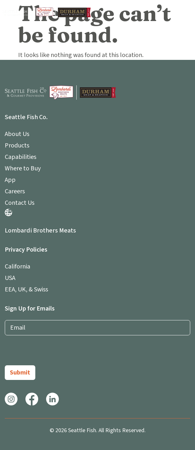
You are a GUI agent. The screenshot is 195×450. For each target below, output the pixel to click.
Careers (15, 191)
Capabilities (20, 157)
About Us (18, 134)
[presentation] (53, 352)
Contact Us (19, 202)
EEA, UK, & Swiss (26, 289)
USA (10, 278)
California (17, 266)
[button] (186, 12)
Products (17, 145)
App (12, 179)
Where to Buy (23, 168)
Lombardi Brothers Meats (40, 230)
